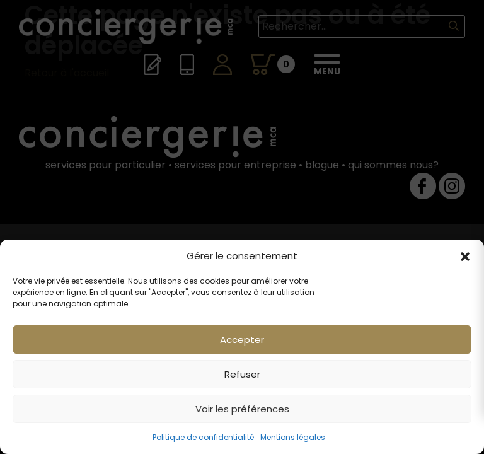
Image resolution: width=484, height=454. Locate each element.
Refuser (242, 374)
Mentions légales (292, 437)
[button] (465, 256)
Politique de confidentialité (203, 437)
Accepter (242, 339)
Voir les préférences (242, 409)
